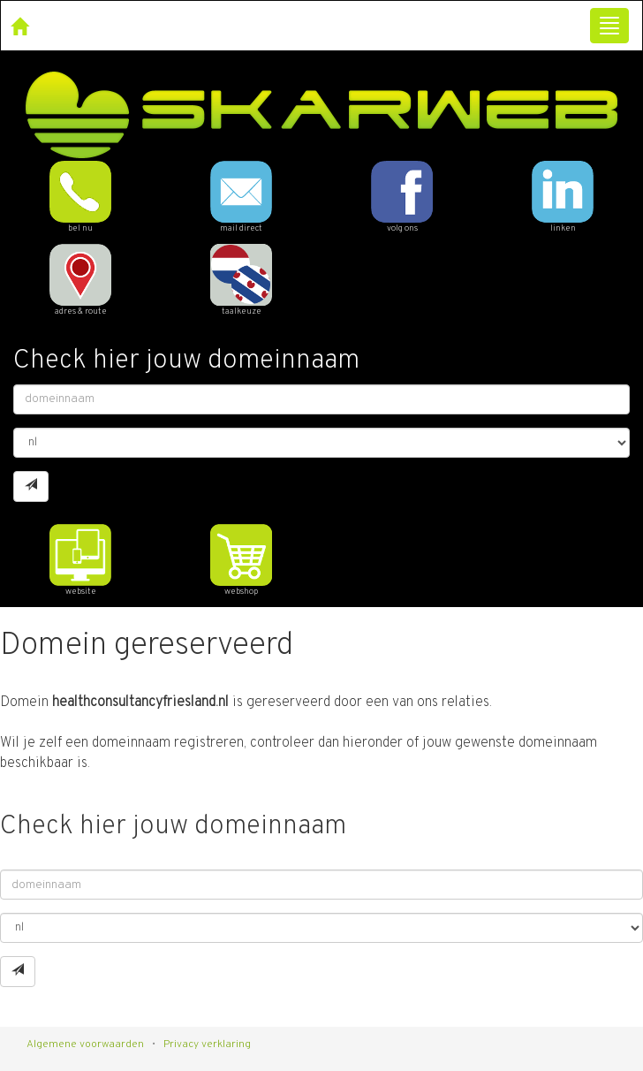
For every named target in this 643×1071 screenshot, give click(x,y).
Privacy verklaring (207, 1044)
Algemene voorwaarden (85, 1044)
